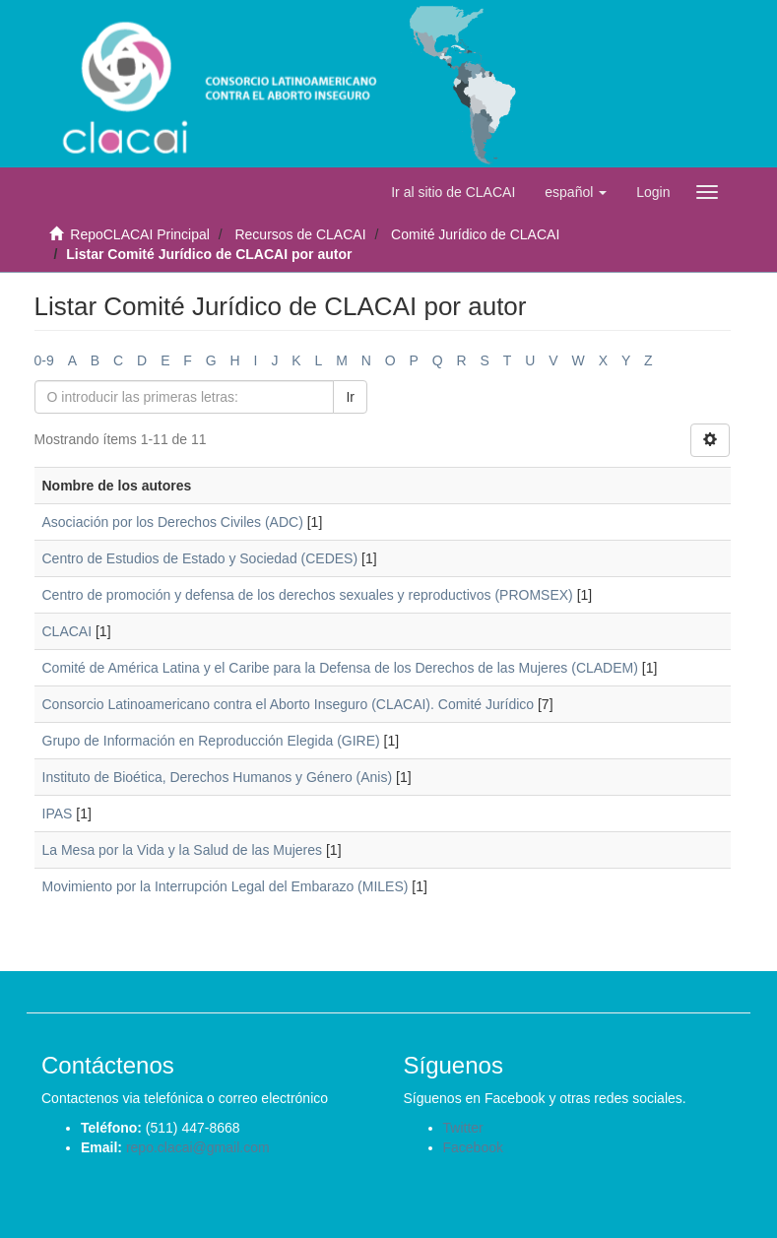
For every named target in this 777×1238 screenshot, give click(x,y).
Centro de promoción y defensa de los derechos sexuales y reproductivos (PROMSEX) (307, 595)
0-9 (44, 360)
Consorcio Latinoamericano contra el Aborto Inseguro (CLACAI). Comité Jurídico (288, 704)
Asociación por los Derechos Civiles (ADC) (172, 522)
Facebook (473, 1147)
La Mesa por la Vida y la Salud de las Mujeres (182, 850)
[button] (575, 192)
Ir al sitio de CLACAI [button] (453, 192)
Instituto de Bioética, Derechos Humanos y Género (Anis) (217, 777)
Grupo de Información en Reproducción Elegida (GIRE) (211, 741)
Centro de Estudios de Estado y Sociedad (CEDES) (200, 558)
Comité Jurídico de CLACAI (475, 234)
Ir (350, 397)
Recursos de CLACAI (299, 234)
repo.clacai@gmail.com (198, 1147)
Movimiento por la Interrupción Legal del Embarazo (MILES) (225, 886)
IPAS (57, 813)
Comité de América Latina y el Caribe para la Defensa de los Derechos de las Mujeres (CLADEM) (340, 668)
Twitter (463, 1128)
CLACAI (67, 631)
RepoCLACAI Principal (140, 234)
